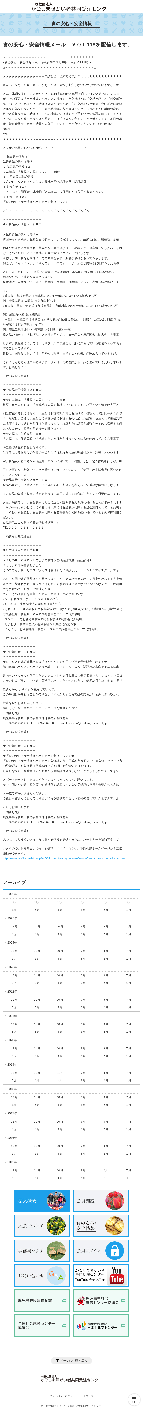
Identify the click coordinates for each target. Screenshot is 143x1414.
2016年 (12, 1137)
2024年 (12, 942)
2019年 (12, 1064)
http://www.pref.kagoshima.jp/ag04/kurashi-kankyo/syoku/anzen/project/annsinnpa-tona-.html (64, 858)
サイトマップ (86, 1396)
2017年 (12, 1113)
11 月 (37, 926)
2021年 (12, 1015)
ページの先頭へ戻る (73, 1360)
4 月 (60, 909)
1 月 (128, 909)
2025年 (12, 918)
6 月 (14, 934)
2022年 (12, 991)
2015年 (12, 1162)
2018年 (12, 1089)
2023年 (12, 967)
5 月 (37, 909)
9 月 (82, 926)
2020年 (12, 1040)
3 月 (82, 909)
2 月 (105, 909)
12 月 (14, 926)
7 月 (128, 926)
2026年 (12, 894)
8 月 (105, 926)
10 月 (60, 926)
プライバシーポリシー (62, 1396)
